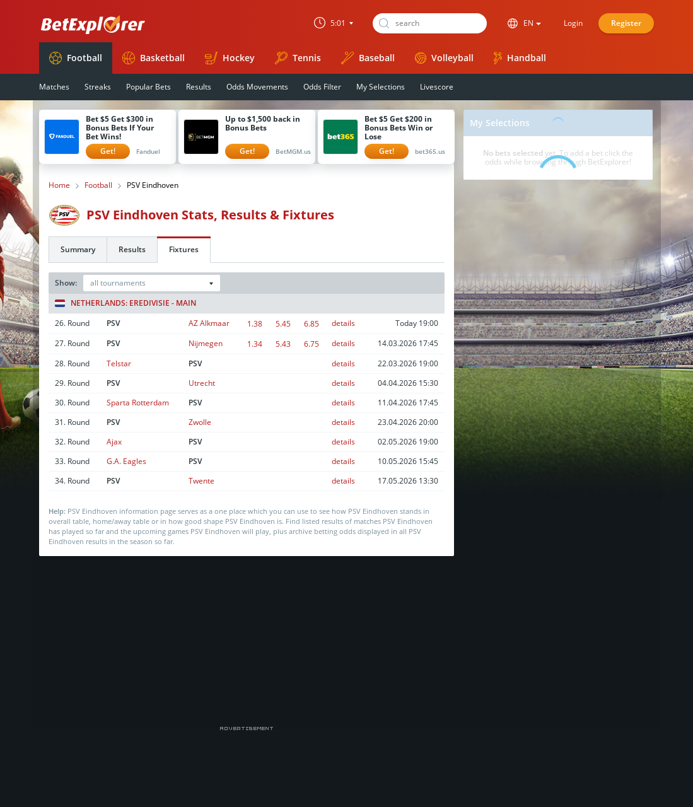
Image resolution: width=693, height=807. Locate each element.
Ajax (114, 441)
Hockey (230, 58)
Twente (201, 480)
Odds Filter (322, 86)
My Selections (380, 86)
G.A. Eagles (126, 461)
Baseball (368, 58)
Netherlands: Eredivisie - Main (125, 303)
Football (75, 58)
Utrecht (202, 383)
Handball (520, 58)
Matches (54, 86)
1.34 (254, 344)
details (343, 323)
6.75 (311, 344)
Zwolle (200, 422)
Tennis (298, 58)
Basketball (153, 58)
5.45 (283, 323)
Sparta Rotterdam (138, 402)
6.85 (311, 323)
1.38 (254, 323)
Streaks (97, 86)
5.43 (283, 344)
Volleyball (444, 58)
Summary (78, 249)
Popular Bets (148, 86)
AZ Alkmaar (209, 323)
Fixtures (184, 249)
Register (626, 23)
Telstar (119, 363)
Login (573, 23)
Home (59, 185)
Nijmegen (206, 343)
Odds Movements (257, 86)
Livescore (436, 86)
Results (198, 86)
